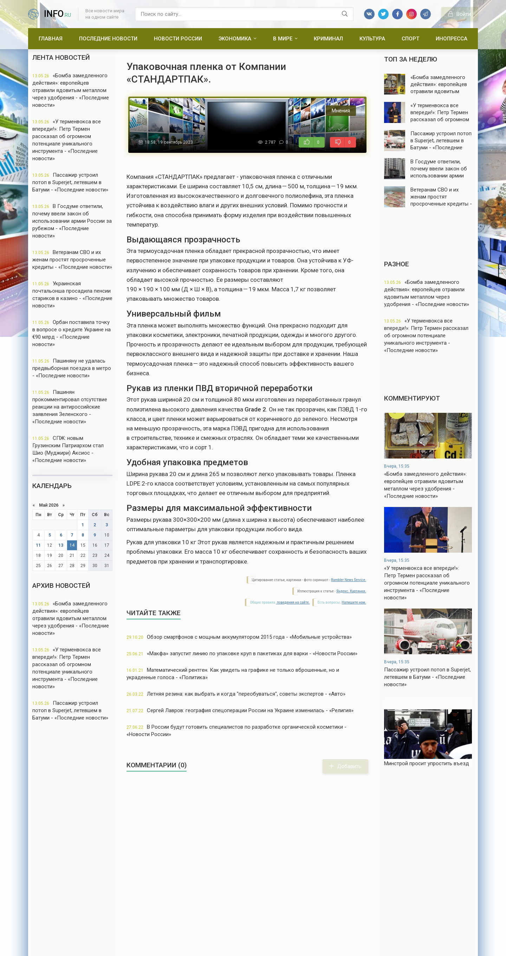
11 (38, 545)
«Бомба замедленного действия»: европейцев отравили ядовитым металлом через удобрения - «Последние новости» (70, 90)
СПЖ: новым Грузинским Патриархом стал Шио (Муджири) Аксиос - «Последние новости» (68, 449)
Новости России (178, 38)
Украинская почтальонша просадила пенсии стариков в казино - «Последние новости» (72, 294)
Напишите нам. (354, 602)
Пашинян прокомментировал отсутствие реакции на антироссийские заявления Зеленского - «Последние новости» (69, 407)
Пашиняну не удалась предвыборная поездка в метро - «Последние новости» (71, 368)
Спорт (410, 38)
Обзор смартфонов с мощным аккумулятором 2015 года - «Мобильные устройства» (239, 637)
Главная (51, 38)
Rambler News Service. (348, 580)
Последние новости (108, 38)
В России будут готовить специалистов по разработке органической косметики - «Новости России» (236, 730)
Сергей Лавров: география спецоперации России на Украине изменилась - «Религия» (239, 710)
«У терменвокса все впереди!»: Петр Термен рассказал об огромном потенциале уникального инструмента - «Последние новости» (66, 140)
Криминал (328, 38)
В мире (282, 38)
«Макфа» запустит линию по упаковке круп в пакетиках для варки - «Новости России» (241, 653)
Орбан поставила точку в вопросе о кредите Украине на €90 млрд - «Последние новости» (71, 333)
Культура (372, 38)
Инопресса (451, 38)
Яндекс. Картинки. (351, 591)
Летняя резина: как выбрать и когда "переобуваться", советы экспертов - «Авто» (235, 694)
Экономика (235, 38)
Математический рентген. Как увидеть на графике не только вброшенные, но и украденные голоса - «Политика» (232, 674)
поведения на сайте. (293, 602)
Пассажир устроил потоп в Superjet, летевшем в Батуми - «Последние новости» (70, 182)
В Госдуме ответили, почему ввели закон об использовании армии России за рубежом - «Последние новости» (72, 221)
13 (60, 545)
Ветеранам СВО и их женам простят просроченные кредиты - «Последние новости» (72, 259)
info (57, 14)
